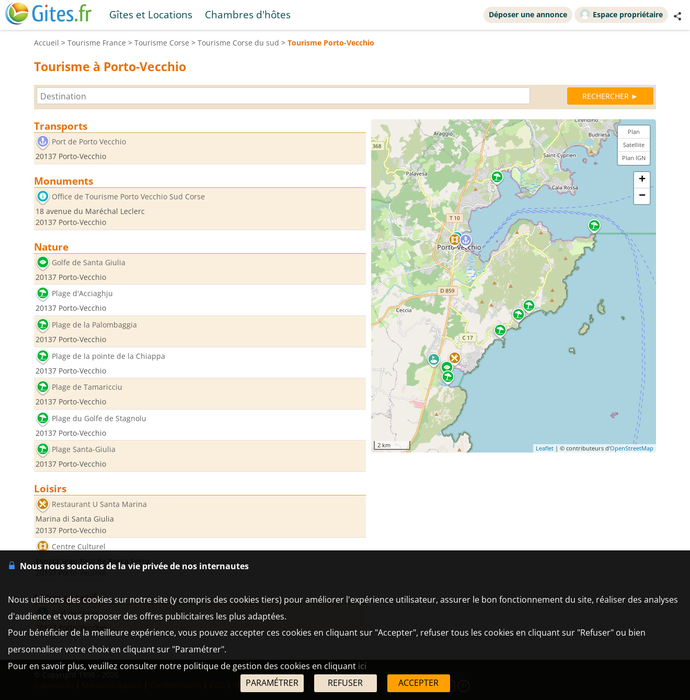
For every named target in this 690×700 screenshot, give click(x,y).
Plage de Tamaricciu (87, 387)
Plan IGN (634, 158)
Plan (634, 132)
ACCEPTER (418, 682)
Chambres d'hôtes (248, 14)
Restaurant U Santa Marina (99, 504)
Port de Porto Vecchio (89, 141)
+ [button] (642, 180)
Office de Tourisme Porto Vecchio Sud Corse (128, 196)
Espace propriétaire (621, 14)
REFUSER (345, 682)
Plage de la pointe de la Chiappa (108, 356)
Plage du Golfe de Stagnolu (99, 418)
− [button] (642, 196)
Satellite (634, 145)
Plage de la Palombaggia (94, 325)
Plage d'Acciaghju (82, 294)
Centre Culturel (79, 547)
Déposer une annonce (528, 14)
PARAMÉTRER (272, 682)
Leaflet (545, 448)
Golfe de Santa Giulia (88, 262)
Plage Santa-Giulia (84, 450)
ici (362, 666)
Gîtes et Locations (150, 14)
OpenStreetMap (631, 448)
